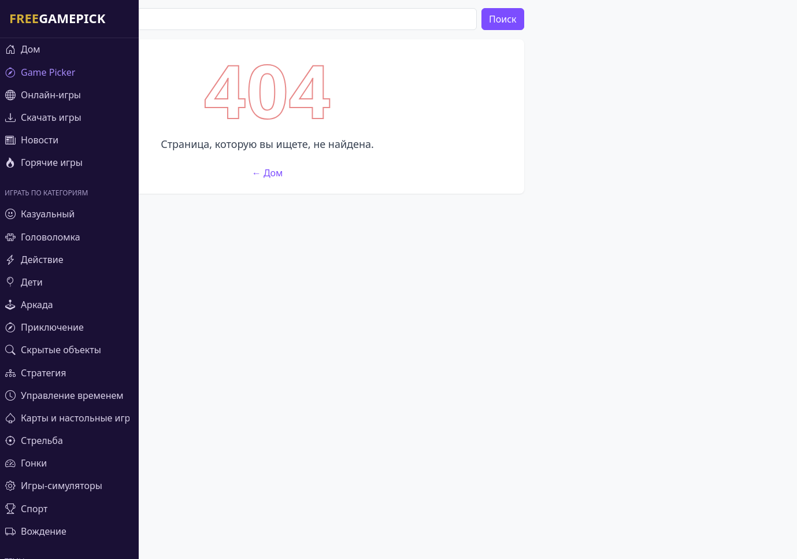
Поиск (640, 19)
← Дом (404, 344)
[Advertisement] (404, 120)
